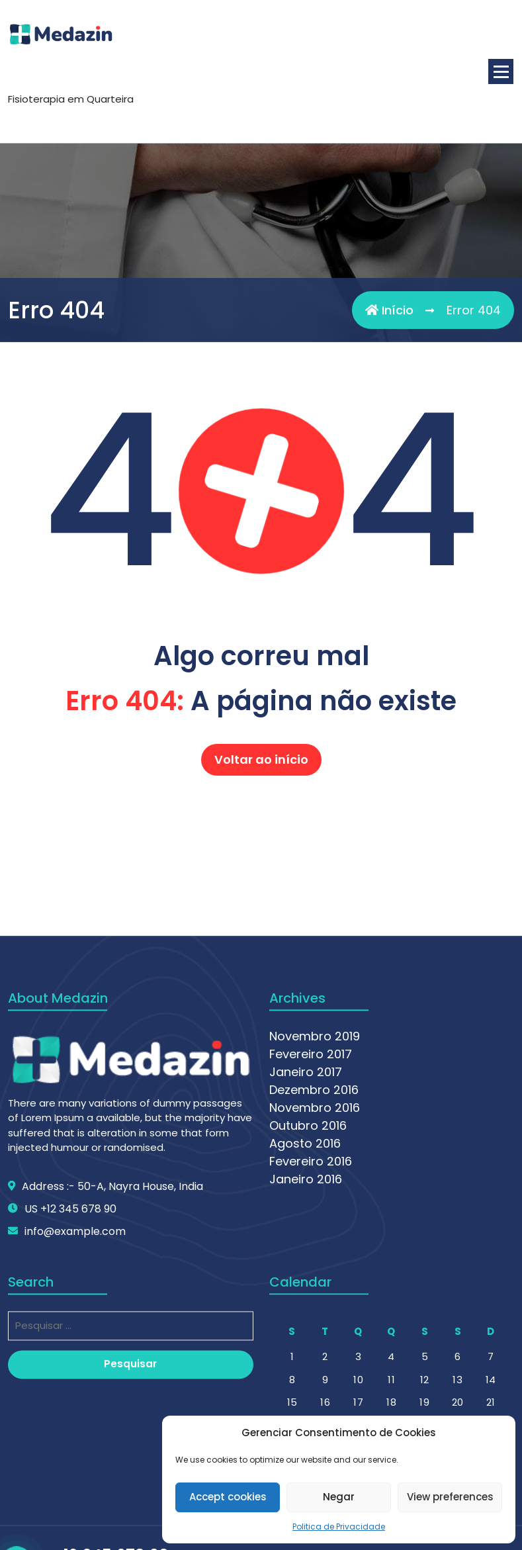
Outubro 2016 (308, 1295)
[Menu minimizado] (501, 71)
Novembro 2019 (314, 1205)
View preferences (450, 1497)
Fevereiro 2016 (310, 1330)
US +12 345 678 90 (70, 1378)
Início (389, 310)
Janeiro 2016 (305, 1348)
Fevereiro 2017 (310, 1223)
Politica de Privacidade (338, 1526)
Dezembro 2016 (314, 1259)
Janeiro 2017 (305, 1241)
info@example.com (75, 1400)
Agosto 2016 (305, 1312)
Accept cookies (228, 1497)
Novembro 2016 (314, 1277)
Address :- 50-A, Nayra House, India (112, 1355)
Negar (339, 1497)
